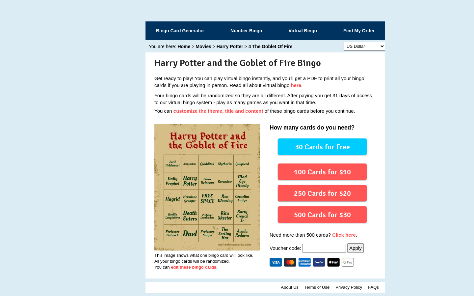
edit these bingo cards (193, 267)
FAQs (373, 287)
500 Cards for (322, 214)
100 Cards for (322, 171)
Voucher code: (308, 248)
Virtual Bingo (302, 30)
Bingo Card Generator (180, 30)
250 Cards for (322, 193)
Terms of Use (317, 287)
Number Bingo (246, 30)
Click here (344, 235)
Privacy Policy (348, 287)
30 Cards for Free (322, 146)
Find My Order (359, 30)
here (296, 85)
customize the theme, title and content (218, 111)
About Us (289, 287)
